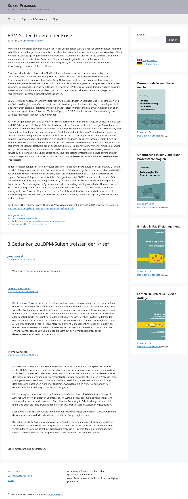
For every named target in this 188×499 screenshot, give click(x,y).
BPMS (23, 215)
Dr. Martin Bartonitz (19, 288)
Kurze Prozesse (22, 5)
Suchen (141, 34)
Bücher (11, 19)
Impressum (14, 471)
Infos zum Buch (145, 132)
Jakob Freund (15, 256)
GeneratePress (55, 494)
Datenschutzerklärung (20, 475)
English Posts (147, 60)
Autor (11, 480)
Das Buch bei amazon (149, 135)
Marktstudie (31, 218)
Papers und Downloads (34, 19)
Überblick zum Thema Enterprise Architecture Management (38, 221)
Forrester (21, 218)
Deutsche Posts (148, 63)
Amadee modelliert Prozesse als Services (29, 224)
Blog (55, 19)
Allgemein (15, 215)
